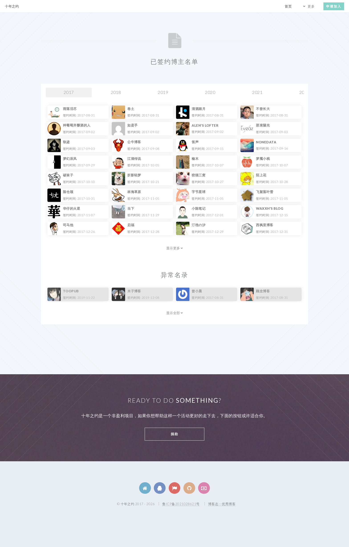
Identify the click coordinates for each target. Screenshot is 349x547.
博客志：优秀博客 (222, 504)
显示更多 (174, 248)
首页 (288, 6)
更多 (311, 6)
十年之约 (12, 6)
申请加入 (333, 6)
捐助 (174, 434)
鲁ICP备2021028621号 (180, 504)
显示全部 (174, 313)
